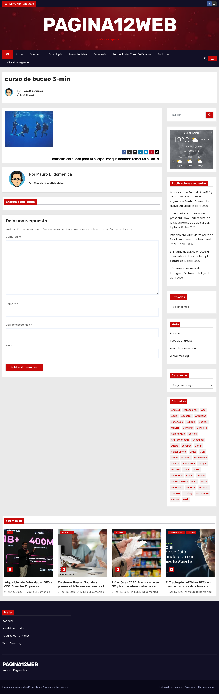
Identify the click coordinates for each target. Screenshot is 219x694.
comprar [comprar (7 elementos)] (188, 427)
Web (9, 345)
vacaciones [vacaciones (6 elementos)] (202, 493)
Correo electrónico (19, 325)
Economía (100, 54)
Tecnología (55, 54)
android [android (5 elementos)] (175, 410)
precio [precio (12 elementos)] (189, 475)
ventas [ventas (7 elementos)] (175, 499)
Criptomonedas (177, 533)
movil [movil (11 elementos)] (186, 469)
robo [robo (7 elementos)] (194, 481)
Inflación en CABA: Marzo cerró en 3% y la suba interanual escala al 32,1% (191, 239)
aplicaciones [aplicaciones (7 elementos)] (190, 410)
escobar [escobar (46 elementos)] (186, 445)
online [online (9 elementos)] (196, 469)
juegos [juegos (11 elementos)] (202, 463)
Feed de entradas (181, 341)
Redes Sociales (78, 54)
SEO (9, 533)
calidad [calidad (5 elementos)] (190, 421)
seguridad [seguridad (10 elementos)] (176, 487)
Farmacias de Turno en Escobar (132, 54)
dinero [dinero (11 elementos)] (174, 445)
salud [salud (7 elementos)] (204, 481)
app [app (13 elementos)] (203, 410)
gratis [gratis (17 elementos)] (193, 451)
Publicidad (164, 54)
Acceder (175, 333)
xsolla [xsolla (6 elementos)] (186, 499)
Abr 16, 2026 (15, 592)
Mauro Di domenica (32, 91)
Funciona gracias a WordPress (18, 687)
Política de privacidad (170, 687)
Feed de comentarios (183, 348)
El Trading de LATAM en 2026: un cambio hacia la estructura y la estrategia (190, 256)
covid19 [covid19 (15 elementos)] (192, 433)
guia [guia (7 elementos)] (202, 451)
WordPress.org (179, 356)
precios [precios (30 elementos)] (201, 475)
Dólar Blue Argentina (18, 62)
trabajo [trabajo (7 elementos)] (175, 493)
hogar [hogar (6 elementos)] (174, 457)
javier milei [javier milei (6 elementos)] (189, 463)
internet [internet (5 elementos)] (185, 457)
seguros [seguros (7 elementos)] (190, 487)
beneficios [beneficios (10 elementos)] (177, 421)
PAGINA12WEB (109, 24)
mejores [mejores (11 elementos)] (175, 469)
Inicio (19, 54)
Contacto (35, 54)
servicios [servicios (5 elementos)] (204, 487)
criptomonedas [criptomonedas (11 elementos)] (180, 439)
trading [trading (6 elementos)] (187, 493)
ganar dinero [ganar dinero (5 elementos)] (178, 451)
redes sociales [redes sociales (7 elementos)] (179, 481)
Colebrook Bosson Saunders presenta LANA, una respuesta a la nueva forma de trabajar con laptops (82, 588)
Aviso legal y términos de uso (200, 687)
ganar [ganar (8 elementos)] (198, 445)
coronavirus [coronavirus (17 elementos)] (178, 433)
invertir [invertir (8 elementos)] (175, 463)
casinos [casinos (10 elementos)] (203, 421)
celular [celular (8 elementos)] (175, 427)
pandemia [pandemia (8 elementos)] (177, 475)
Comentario (14, 237)
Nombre (12, 304)
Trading (191, 533)
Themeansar (62, 687)
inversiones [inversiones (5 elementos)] (200, 457)
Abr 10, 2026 (123, 592)
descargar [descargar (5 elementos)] (198, 439)
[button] (205, 58)
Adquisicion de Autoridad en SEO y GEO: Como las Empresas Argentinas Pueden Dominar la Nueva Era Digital (28, 588)
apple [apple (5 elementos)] (174, 416)
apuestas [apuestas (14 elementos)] (186, 416)
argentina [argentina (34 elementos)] (200, 416)
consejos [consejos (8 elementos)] (202, 427)
